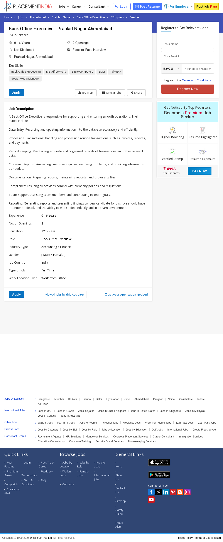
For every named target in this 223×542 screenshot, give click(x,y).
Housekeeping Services (142, 441)
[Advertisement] (111, 317)
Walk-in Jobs (45, 422)
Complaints (11, 484)
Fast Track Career (46, 464)
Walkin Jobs (65, 473)
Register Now (187, 89)
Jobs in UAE (45, 411)
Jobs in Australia (70, 415)
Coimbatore (186, 399)
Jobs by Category (48, 429)
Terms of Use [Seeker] (208, 537)
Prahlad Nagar (61, 17)
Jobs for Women (88, 422)
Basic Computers (82, 71)
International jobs (102, 477)
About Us (119, 477)
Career (79, 6)
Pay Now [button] (199, 171)
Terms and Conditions (196, 80)
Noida (171, 399)
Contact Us (120, 490)
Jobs (64, 6)
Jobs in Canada (47, 415)
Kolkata (72, 399)
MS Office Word (56, 71)
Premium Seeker (11, 473)
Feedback (47, 471)
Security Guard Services (109, 441)
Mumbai (59, 399)
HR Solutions (73, 436)
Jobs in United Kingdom (112, 411)
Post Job (206, 6)
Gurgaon (158, 399)
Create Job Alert (12, 491)
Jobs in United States (143, 411)
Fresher (135, 17)
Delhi (99, 399)
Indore (201, 399)
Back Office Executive (91, 17)
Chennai (86, 399)
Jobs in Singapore (170, 411)
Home (8, 17)
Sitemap (120, 501)
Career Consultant (163, 436)
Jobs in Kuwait (65, 411)
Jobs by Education (136, 429)
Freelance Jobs (132, 422)
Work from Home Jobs (158, 422)
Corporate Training (80, 441)
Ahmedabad (38, 17)
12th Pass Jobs (185, 422)
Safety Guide (119, 511)
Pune (127, 399)
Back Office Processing (26, 71)
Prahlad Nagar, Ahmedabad (33, 57)
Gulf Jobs (157, 429)
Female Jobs (82, 473)
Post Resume (147, 6)
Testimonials (29, 475)
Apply (16, 92)
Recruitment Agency (49, 436)
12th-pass (117, 17)
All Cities (43, 404)
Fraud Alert (119, 524)
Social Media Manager (25, 78)
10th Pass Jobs (207, 422)
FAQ (43, 480)
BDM (102, 71)
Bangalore (44, 399)
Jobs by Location (111, 429)
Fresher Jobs (110, 422)
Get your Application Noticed (126, 294)
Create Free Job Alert (205, 429)
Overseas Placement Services (130, 436)
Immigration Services (191, 436)
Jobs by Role (89, 429)
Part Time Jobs (66, 422)
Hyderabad (112, 399)
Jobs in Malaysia (195, 411)
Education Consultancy (51, 441)
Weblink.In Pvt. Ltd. (41, 537)
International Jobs (177, 429)
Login (121, 6)
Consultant (98, 6)
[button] (136, 92)
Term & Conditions (28, 482)
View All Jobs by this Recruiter (64, 294)
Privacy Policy (184, 537)
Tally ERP (115, 71)
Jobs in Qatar (86, 411)
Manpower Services (97, 436)
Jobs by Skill (70, 429)
